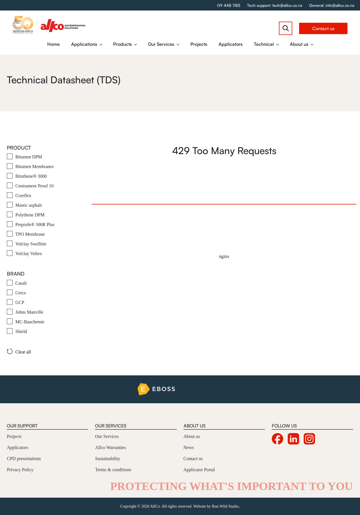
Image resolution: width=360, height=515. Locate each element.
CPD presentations (24, 458)
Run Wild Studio (225, 506)
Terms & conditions (113, 469)
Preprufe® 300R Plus (34, 224)
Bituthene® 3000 (31, 176)
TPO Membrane (30, 234)
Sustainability (107, 458)
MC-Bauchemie (29, 321)
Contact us (323, 28)
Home (53, 44)
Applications (84, 44)
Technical (264, 44)
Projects (198, 44)
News (189, 447)
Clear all (19, 351)
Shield (21, 331)
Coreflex (23, 195)
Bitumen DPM (28, 156)
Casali (21, 283)
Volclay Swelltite (30, 243)
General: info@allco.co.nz (331, 5)
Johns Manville (29, 312)
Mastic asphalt (28, 205)
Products (122, 44)
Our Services (161, 44)
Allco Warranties (110, 447)
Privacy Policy (20, 469)
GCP (19, 302)
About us (299, 44)
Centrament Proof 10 (34, 185)
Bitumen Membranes (34, 166)
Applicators (230, 44)
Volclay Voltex (28, 253)
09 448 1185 (228, 5)
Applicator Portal (199, 469)
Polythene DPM (30, 214)
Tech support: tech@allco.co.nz (274, 5)
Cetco (20, 292)
